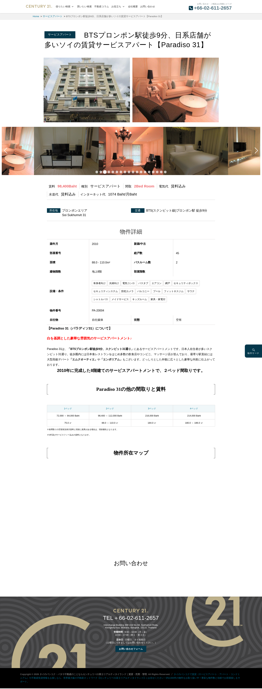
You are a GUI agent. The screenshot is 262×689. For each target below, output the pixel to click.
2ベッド (110, 408)
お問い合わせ (147, 6)
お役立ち (116, 6)
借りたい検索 (63, 6)
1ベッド (68, 408)
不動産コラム (101, 6)
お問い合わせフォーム (131, 649)
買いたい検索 (84, 6)
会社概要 (133, 6)
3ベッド (152, 408)
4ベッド (194, 408)
